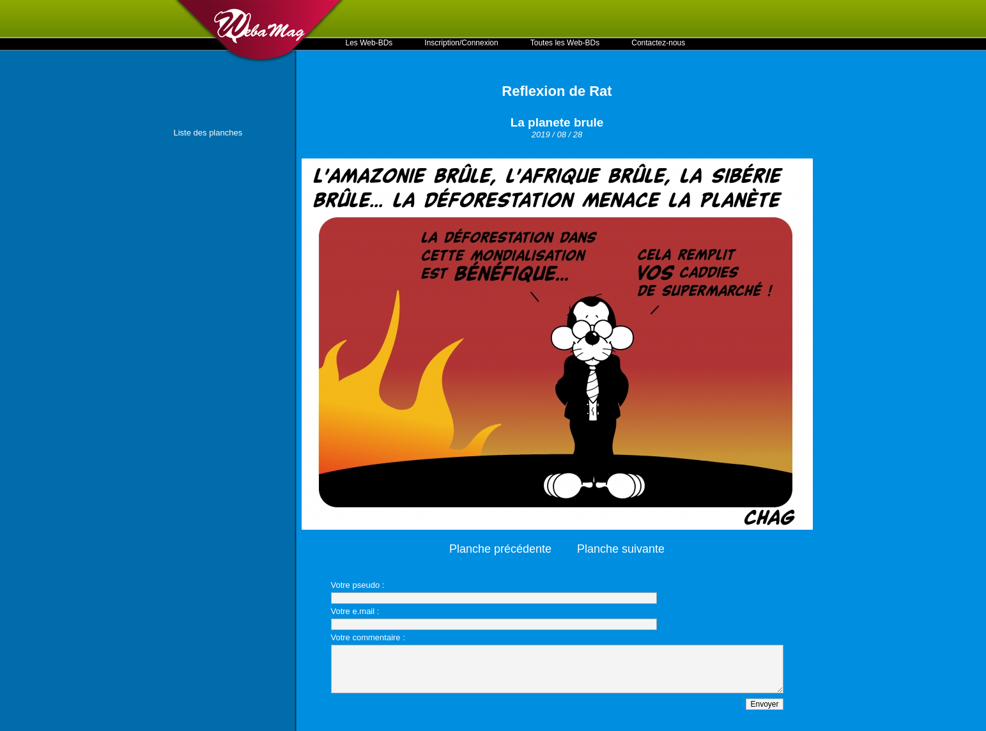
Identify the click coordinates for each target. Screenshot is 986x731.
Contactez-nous (658, 42)
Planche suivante (621, 548)
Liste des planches (208, 132)
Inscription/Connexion (461, 42)
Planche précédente (500, 548)
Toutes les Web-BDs (565, 42)
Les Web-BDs (369, 42)
